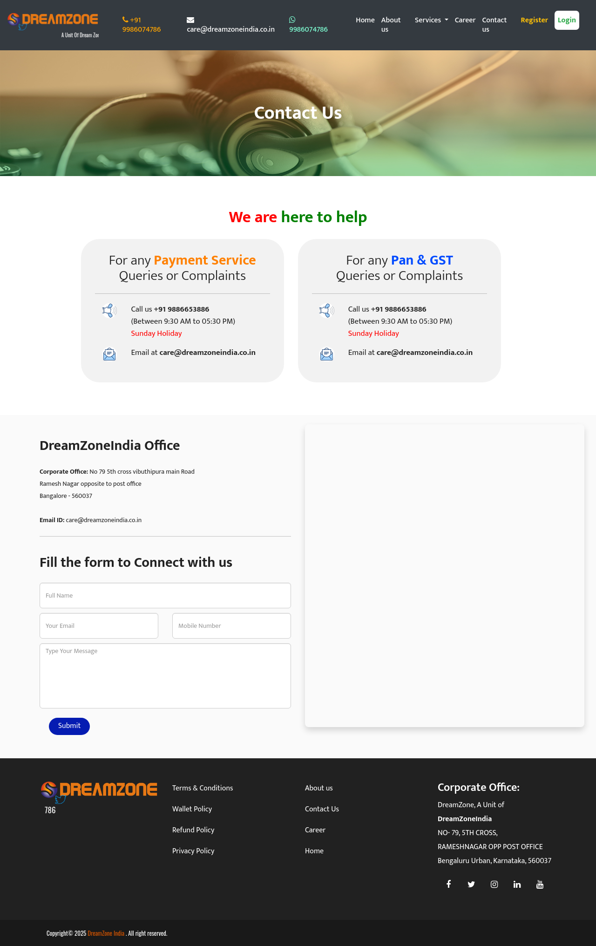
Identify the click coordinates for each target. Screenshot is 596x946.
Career (465, 20)
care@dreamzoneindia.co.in (231, 26)
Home (365, 20)
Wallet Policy (192, 809)
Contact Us (322, 809)
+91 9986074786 (141, 25)
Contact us (494, 25)
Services (429, 20)
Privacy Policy (193, 851)
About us (391, 25)
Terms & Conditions (202, 788)
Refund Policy (193, 830)
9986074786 (308, 26)
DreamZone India (107, 933)
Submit (69, 726)
